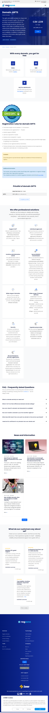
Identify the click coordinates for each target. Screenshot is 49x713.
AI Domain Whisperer (29, 641)
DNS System (27, 636)
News (26, 649)
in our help (40, 175)
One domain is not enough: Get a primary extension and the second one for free (35, 459)
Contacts (43, 1)
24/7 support (24, 672)
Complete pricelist (24, 199)
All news (24, 520)
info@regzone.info (6, 2)
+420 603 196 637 (6, 1)
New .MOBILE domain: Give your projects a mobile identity (11, 499)
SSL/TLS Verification (6, 649)
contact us (26, 391)
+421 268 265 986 (15, 1)
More (5, 473)
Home (3, 47)
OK (41, 709)
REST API (4, 646)
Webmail (37, 1)
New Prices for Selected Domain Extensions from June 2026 (13, 459)
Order (38, 31)
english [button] (44, 2)
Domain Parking (5, 638)
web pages (39, 71)
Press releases (28, 651)
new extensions (13, 39)
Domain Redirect (5, 641)
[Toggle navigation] (45, 5)
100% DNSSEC (28, 634)
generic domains (6, 39)
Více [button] (24, 596)
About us (27, 646)
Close (21, 709)
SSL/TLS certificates (6, 636)
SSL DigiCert (20, 91)
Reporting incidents (29, 656)
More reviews (24, 608)
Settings (31, 709)
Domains (7, 47)
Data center (27, 638)
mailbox (15, 71)
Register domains (6, 634)
